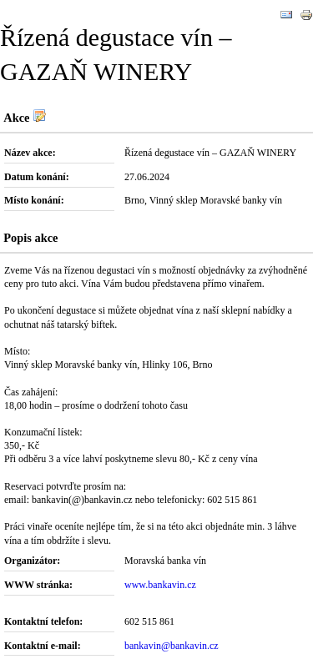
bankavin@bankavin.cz (171, 645)
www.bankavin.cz (160, 585)
